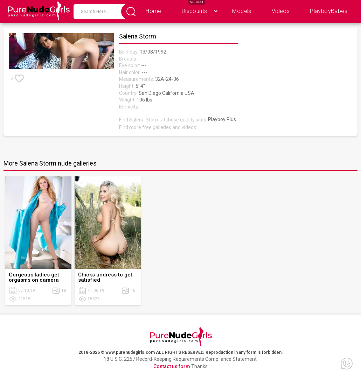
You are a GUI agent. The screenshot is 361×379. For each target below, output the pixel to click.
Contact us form (171, 366)
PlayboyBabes (328, 11)
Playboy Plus (222, 119)
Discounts (194, 11)
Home (153, 11)
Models (241, 11)
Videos (281, 11)
